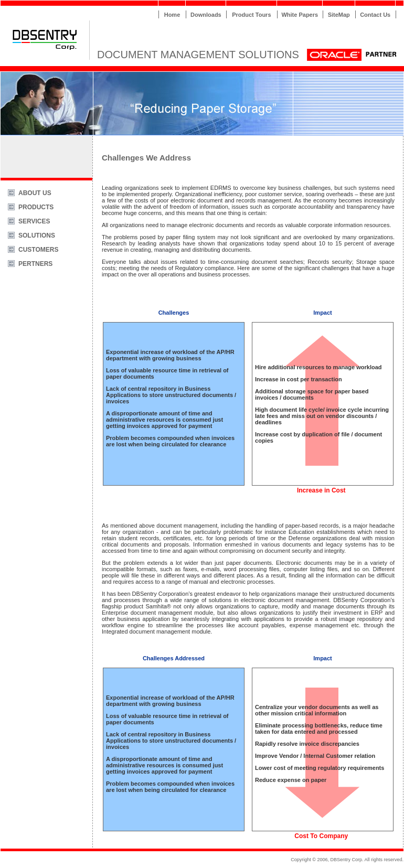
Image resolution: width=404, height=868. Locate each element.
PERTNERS (35, 263)
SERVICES (34, 221)
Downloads (205, 15)
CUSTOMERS (38, 249)
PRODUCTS (36, 207)
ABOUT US (34, 193)
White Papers (299, 15)
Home (172, 15)
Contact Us (375, 15)
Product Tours (251, 15)
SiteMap (339, 15)
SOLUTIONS (36, 235)
